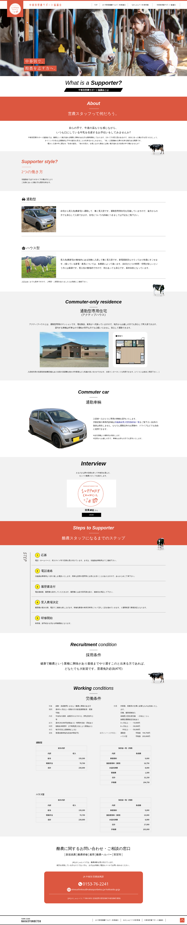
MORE (91, 515)
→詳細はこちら (143, 716)
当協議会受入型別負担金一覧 (127, 422)
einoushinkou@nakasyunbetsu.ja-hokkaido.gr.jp (93, 890)
